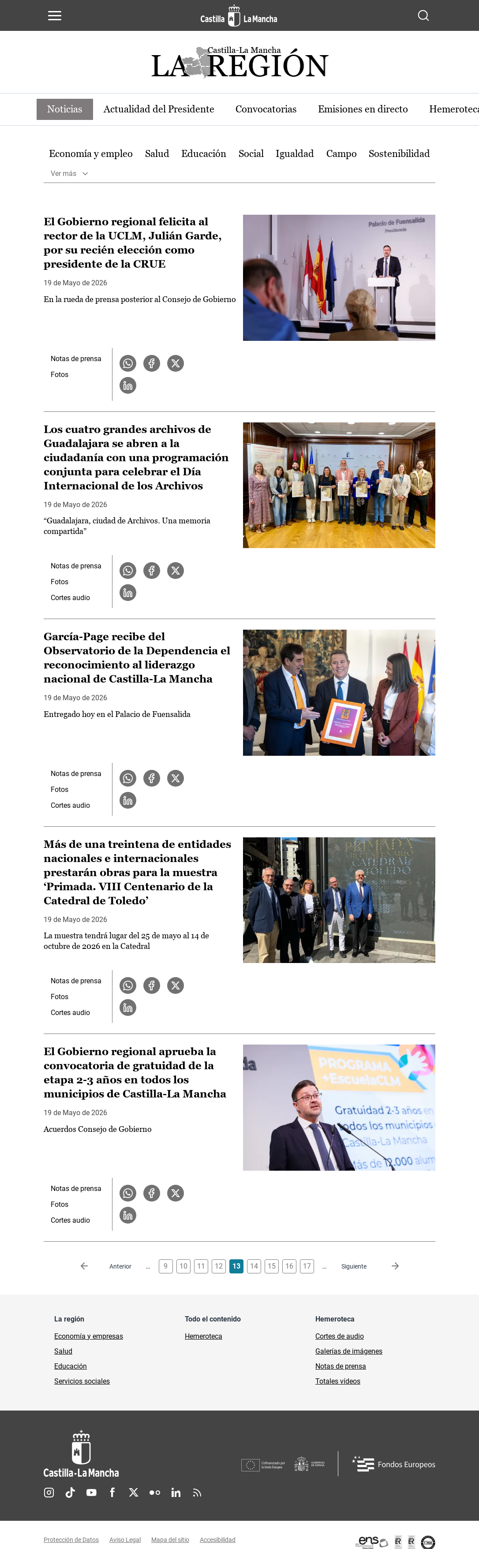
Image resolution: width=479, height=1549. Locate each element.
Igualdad (295, 153)
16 (289, 1266)
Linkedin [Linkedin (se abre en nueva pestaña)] (176, 1492)
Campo (341, 153)
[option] (91, 154)
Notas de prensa (76, 359)
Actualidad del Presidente (159, 109)
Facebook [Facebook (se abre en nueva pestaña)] (112, 1492)
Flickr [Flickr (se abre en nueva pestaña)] (154, 1492)
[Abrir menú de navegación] (55, 15)
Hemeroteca (203, 1336)
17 (307, 1266)
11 (201, 1266)
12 (219, 1266)
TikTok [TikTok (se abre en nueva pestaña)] (70, 1492)
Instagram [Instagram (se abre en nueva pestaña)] (49, 1492)
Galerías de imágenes (348, 1351)
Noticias (64, 109)
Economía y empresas (88, 1336)
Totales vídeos (337, 1381)
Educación (203, 153)
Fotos (59, 374)
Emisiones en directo (363, 109)
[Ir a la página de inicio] (239, 15)
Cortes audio (70, 597)
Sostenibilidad (399, 153)
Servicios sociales (82, 1381)
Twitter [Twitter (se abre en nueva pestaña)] (133, 1492)
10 (183, 1266)
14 (254, 1266)
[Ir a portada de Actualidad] (239, 65)
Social (251, 153)
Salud (157, 153)
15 (272, 1266)
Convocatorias (266, 109)
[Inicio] (142, 1453)
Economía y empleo (91, 153)
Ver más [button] (63, 173)
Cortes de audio (339, 1336)
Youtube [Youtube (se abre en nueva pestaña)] (91, 1492)
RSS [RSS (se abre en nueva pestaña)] (197, 1492)
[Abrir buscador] (423, 15)
